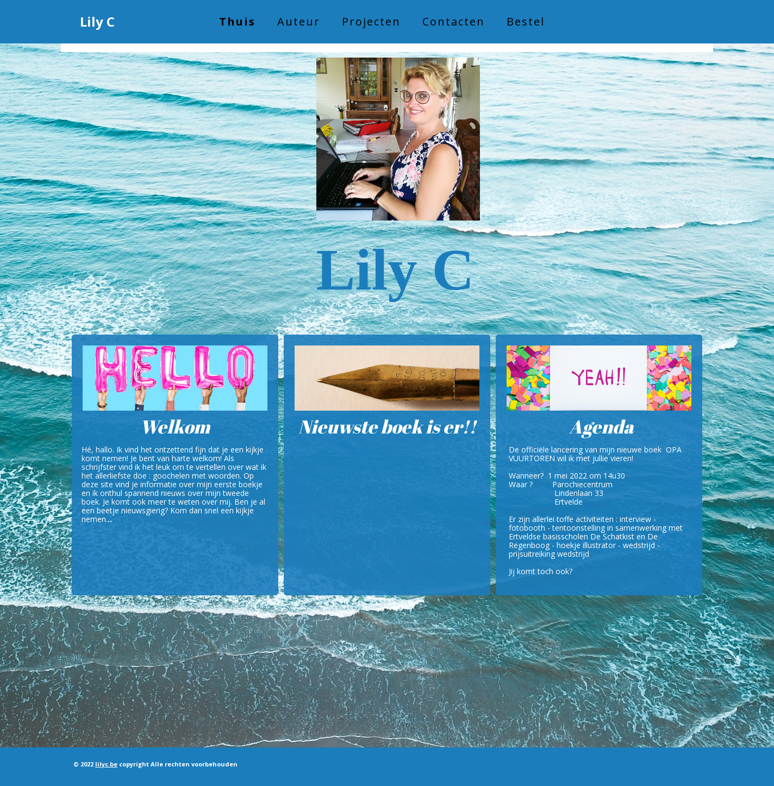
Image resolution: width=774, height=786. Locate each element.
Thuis (237, 21)
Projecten (371, 21)
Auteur (298, 21)
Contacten (453, 21)
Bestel (526, 21)
